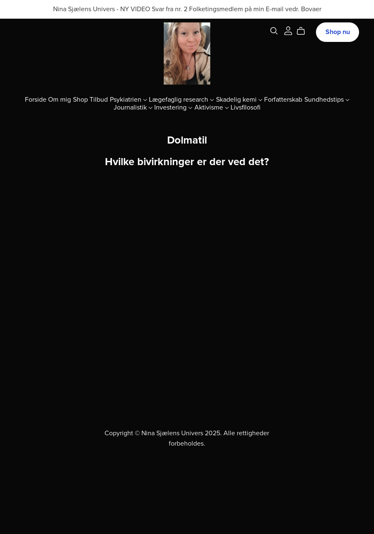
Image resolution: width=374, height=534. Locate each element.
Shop (80, 99)
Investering (173, 107)
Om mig (59, 99)
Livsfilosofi (245, 107)
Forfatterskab (283, 99)
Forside (35, 99)
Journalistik (133, 107)
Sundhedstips (327, 99)
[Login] (288, 30)
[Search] (274, 31)
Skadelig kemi (239, 99)
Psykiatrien (128, 99)
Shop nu (337, 32)
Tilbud (99, 99)
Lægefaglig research (181, 99)
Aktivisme (211, 107)
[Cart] (304, 31)
